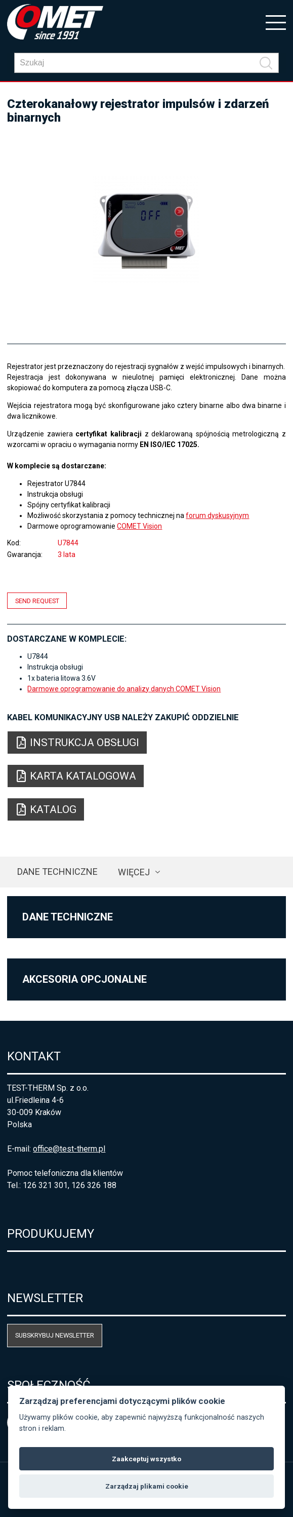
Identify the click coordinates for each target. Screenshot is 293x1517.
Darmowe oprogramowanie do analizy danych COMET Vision (124, 689)
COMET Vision (139, 526)
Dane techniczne (57, 871)
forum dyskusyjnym (217, 515)
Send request (37, 600)
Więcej (134, 872)
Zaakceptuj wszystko (146, 1459)
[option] (146, 229)
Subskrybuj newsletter (54, 1335)
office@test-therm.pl (69, 1149)
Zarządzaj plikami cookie (146, 1486)
